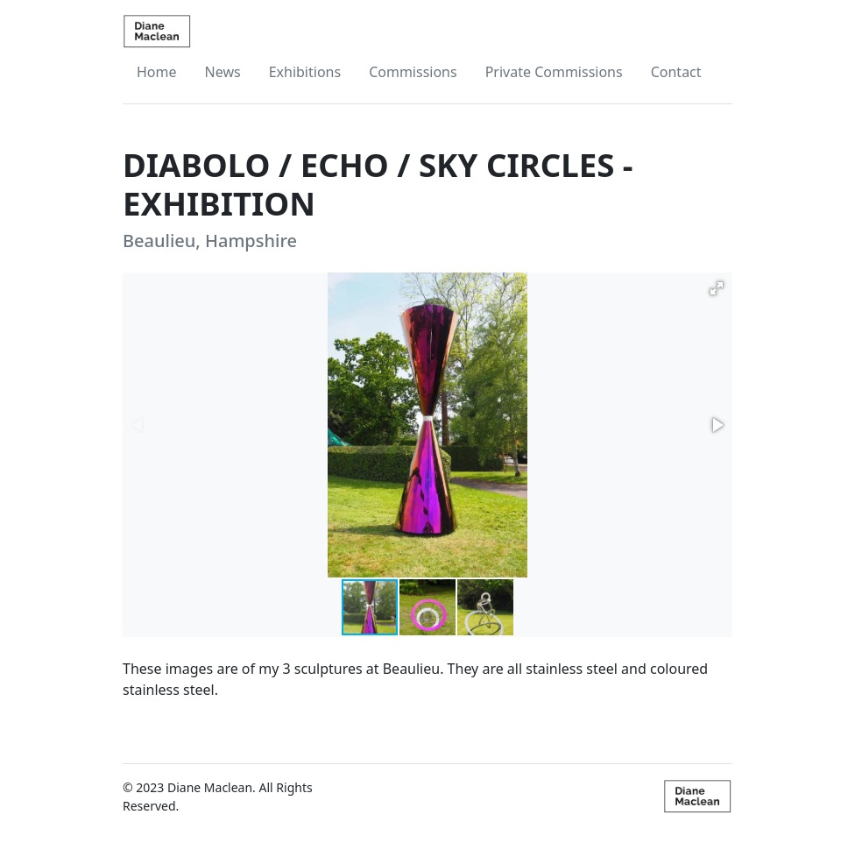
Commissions (413, 71)
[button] (717, 288)
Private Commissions (554, 71)
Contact (676, 71)
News (223, 71)
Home (157, 71)
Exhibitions (305, 71)
